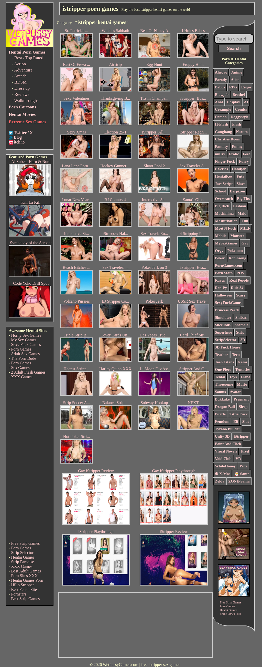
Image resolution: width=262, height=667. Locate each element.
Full (245, 221)
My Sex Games (23, 340)
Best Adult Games (26, 571)
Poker (220, 258)
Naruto (242, 132)
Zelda (219, 481)
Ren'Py (221, 288)
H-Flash (221, 124)
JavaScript (224, 184)
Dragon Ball (225, 407)
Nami (242, 362)
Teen (236, 355)
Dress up (22, 88)
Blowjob (221, 95)
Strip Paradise (22, 562)
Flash (236, 124)
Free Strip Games (25, 543)
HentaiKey (224, 176)
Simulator (223, 317)
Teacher (221, 355)
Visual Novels (226, 451)
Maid (242, 213)
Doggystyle (239, 117)
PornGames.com (228, 265)
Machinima (224, 213)
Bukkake (222, 399)
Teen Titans (224, 362)
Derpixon (237, 191)
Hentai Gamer (22, 557)
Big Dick (222, 206)
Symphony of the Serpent (31, 243)
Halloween (223, 295)
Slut (245, 421)
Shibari (241, 317)
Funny (237, 147)
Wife (243, 466)
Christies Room (228, 139)
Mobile (220, 236)
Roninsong (237, 258)
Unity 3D (222, 436)
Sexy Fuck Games (26, 344)
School (220, 191)
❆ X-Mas (222, 474)
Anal (219, 102)
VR (238, 459)
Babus (220, 87)
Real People (238, 280)
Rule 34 (237, 288)
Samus (220, 392)
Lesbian (239, 206)
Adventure (23, 70)
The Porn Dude (23, 358)
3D (243, 340)
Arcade (20, 76)
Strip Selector (22, 552)
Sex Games (20, 367)
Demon (221, 117)
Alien (235, 80)
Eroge (246, 87)
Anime (236, 72)
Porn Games (21, 349)
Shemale (241, 325)
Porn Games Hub (230, 614)
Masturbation (226, 221)
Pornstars (18, 594)
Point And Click (228, 444)
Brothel (239, 95)
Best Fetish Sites (24, 589)
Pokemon (235, 251)
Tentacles (242, 369)
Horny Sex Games (26, 335)
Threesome (224, 384)
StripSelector (225, 340)
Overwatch (224, 199)
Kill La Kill (30, 202)
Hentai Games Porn (27, 580)
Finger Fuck (225, 161)
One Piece (223, 369)
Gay (245, 243)
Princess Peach (227, 310)
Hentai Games (228, 610)
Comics (241, 109)
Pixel (245, 451)
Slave (241, 184)
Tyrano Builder (227, 429)
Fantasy (221, 147)
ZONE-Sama (238, 481)
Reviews (21, 94)
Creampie (223, 109)
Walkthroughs (26, 100)
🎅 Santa (241, 474)
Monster (237, 236)
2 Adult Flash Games (28, 372)
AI (246, 102)
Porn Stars (224, 273)
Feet (246, 154)
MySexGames (226, 243)
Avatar (235, 392)
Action (20, 63)
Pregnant (241, 399)
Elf (235, 421)
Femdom (222, 421)
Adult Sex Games (25, 354)
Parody (221, 80)
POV (240, 273)
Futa (240, 176)
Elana (245, 377)
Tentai (220, 377)
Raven (220, 280)
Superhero (223, 332)
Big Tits (243, 199)
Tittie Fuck (239, 414)
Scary (241, 295)
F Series (221, 169)
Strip (240, 332)
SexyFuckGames (228, 303)
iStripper (241, 436)
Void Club (223, 459)
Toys (233, 377)
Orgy (219, 251)
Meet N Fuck (225, 228)
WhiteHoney (225, 466)
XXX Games (21, 377)
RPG (233, 87)
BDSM (20, 82)
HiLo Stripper (22, 585)
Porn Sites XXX (24, 575)
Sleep (243, 407)
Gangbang (223, 132)
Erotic (234, 154)
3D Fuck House (227, 347)
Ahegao (221, 72)
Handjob (239, 169)
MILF (245, 228)
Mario (242, 384)
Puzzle (220, 414)
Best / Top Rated (28, 57)
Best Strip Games (25, 599)
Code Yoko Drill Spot (31, 283)
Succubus (223, 325)
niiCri (220, 154)
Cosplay (233, 102)
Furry (244, 161)
